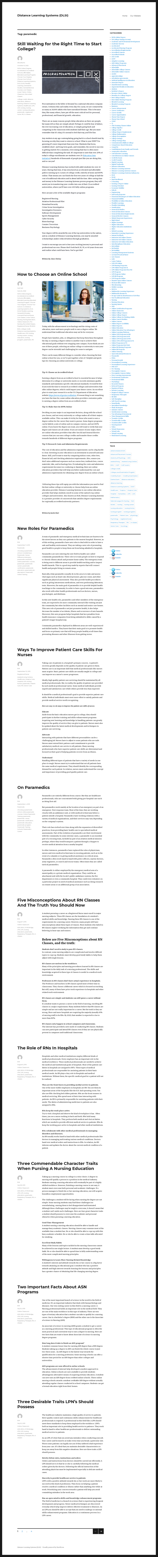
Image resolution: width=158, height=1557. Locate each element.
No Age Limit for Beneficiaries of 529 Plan (126, 296)
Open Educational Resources (121, 354)
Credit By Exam (117, 158)
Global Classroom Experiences (122, 218)
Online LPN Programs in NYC (121, 339)
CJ (23, 307)
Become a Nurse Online (119, 93)
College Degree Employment (121, 132)
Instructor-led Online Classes (121, 237)
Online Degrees (117, 326)
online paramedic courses (26, 561)
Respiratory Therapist (24, 934)
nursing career (22, 335)
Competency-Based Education (122, 145)
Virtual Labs (116, 431)
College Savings (117, 138)
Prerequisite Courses (119, 371)
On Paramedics (33, 787)
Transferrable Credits (119, 423)
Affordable (26, 72)
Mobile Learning (117, 287)
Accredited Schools (118, 54)
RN (23, 114)
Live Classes (27, 90)
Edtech (114, 190)
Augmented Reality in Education (123, 87)
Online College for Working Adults (123, 317)
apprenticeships (117, 76)
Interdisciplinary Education (121, 244)
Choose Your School (24, 79)
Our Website (135, 16)
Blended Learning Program (26, 75)
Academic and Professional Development (126, 42)
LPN (33, 106)
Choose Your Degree (24, 77)
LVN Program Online (119, 278)
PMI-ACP (115, 367)
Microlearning (116, 285)
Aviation (114, 89)
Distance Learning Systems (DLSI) (42, 15)
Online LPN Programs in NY (121, 336)
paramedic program (24, 825)
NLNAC (113, 504)
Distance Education (118, 166)
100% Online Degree (24, 68)
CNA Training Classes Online (121, 125)
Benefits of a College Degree (121, 95)
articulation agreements (120, 78)
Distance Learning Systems (26, 81)
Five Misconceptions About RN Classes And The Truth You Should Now (58, 903)
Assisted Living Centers (25, 677)
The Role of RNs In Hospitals (47, 1047)
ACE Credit (115, 57)
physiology (134, 515)
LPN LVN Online (117, 263)
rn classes (27, 114)
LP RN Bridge (28, 927)
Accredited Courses (118, 52)
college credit (22, 99)
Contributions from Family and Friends (125, 149)
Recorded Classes (29, 324)
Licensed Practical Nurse (25, 315)
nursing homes (129, 508)
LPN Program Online (119, 274)
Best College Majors (118, 98)
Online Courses (117, 321)
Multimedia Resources (119, 293)
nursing (23, 108)
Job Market (115, 248)
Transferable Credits (119, 420)
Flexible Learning (27, 311)
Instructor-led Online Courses (122, 240)
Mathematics (115, 497)
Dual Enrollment (117, 179)
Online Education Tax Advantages (123, 330)
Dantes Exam (115, 479)
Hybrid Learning (117, 231)
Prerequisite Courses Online (121, 373)
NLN (132, 501)
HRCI (113, 229)
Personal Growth (117, 360)
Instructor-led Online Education (122, 242)
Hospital (20, 681)
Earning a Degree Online (120, 184)
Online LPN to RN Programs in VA (123, 341)
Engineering (116, 192)
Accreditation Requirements (121, 50)
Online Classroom (23, 322)
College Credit (116, 130)
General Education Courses (121, 212)
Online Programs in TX (119, 343)
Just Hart (20, 288)
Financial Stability (118, 199)
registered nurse (125, 519)
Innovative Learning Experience (123, 233)
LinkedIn (118, 554)
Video (113, 427)
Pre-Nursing (116, 369)
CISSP (114, 121)
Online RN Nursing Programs (121, 347)
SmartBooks (116, 403)
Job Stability (116, 250)
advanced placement (118, 451)
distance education (128, 479)
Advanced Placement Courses (121, 454)
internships (115, 246)
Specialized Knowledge (119, 405)
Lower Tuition (21, 92)
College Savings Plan (119, 141)
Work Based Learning (119, 435)
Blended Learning (23, 300)
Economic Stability (118, 188)
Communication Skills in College (123, 143)
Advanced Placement (119, 65)
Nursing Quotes (117, 304)
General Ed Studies (23, 313)
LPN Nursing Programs (119, 265)
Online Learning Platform (120, 332)
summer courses (117, 410)
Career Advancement (119, 108)
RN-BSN (32, 326)
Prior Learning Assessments (121, 375)
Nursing (19, 319)
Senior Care (28, 685)
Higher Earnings (117, 222)
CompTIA (115, 147)
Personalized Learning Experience (123, 364)
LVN (18, 108)
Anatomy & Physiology (118, 458)
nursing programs (129, 512)
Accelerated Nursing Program (122, 48)
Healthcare (27, 106)
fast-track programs (118, 194)
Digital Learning (117, 162)
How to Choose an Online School (52, 274)
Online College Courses (119, 313)
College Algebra (117, 128)
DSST (132, 486)
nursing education (29, 110)
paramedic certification (25, 820)
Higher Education (117, 225)
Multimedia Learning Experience (123, 291)
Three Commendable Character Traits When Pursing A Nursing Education (57, 1166)
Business (115, 106)
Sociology (124, 526)
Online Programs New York (121, 345)
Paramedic (21, 548)
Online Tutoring (117, 352)
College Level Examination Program (123, 472)
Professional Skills (118, 380)
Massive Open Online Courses (122, 280)
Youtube (118, 558)
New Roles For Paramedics (45, 528)
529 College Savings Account (121, 39)
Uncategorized (117, 425)
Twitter (117, 551)
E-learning (115, 181)
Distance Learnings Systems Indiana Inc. (125, 173)
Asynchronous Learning (120, 85)
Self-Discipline (117, 399)
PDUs (113, 358)
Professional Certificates (120, 377)
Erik (18, 542)
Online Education (117, 328)
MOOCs (114, 289)
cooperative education (119, 151)
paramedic (21, 112)
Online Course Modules (119, 319)
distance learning (116, 483)
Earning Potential (118, 186)
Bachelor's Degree (118, 91)
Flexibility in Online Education (122, 201)
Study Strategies (117, 407)
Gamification (116, 207)
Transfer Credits (117, 418)
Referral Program (118, 386)
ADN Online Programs (119, 63)
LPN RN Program (117, 276)
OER (113, 306)
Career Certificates (118, 110)
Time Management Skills (120, 416)
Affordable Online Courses (121, 72)
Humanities (122, 494)
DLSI (18, 83)
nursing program (116, 512)
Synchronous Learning (119, 412)
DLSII (22, 83)
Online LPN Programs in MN (121, 334)
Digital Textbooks (118, 164)
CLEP (117, 465)
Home (124, 16)
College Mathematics (119, 134)
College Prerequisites (119, 136)
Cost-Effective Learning (120, 153)
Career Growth (116, 113)
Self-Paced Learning (119, 401)
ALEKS (114, 74)
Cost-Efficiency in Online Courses (123, 156)
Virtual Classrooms (118, 429)
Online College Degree (119, 315)
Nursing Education (29, 319)
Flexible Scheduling (118, 205)
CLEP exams (125, 465)
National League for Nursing (120, 501)
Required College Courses (120, 392)
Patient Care (124, 515)
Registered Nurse (23, 326)
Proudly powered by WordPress (53, 1547)
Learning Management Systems (123, 253)
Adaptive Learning (118, 61)
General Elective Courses (120, 216)
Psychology (115, 382)
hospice (123, 490)
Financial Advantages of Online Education (126, 197)
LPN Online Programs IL (120, 268)
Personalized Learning (119, 362)
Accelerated (21, 70)
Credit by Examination (130, 476)
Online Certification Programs (122, 308)
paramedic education (24, 823)
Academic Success (118, 44)
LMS (113, 259)
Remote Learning (118, 390)
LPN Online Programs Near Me (122, 270)
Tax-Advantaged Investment (121, 414)
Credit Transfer (117, 160)
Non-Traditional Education (121, 298)
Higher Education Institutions (122, 227)
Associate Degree (117, 82)
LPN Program (116, 272)
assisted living (115, 461)
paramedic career (23, 818)
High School (116, 220)
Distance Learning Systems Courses (124, 171)
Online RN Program (118, 349)
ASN (18, 927)
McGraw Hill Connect (119, 283)
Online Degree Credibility (120, 324)
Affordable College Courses (121, 70)
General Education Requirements (123, 214)
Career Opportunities (119, 115)
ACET (113, 59)
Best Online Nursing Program (121, 100)
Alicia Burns (21, 62)
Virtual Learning (117, 433)
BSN (18, 329)
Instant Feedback (117, 235)
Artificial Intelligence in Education (123, 80)
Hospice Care (30, 679)
